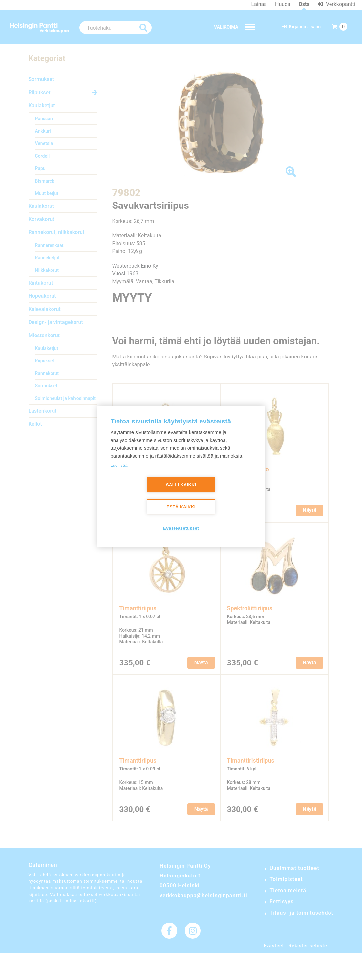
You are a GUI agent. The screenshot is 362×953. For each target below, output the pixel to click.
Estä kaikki (180, 507)
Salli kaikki (181, 485)
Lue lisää (119, 465)
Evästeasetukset (181, 528)
